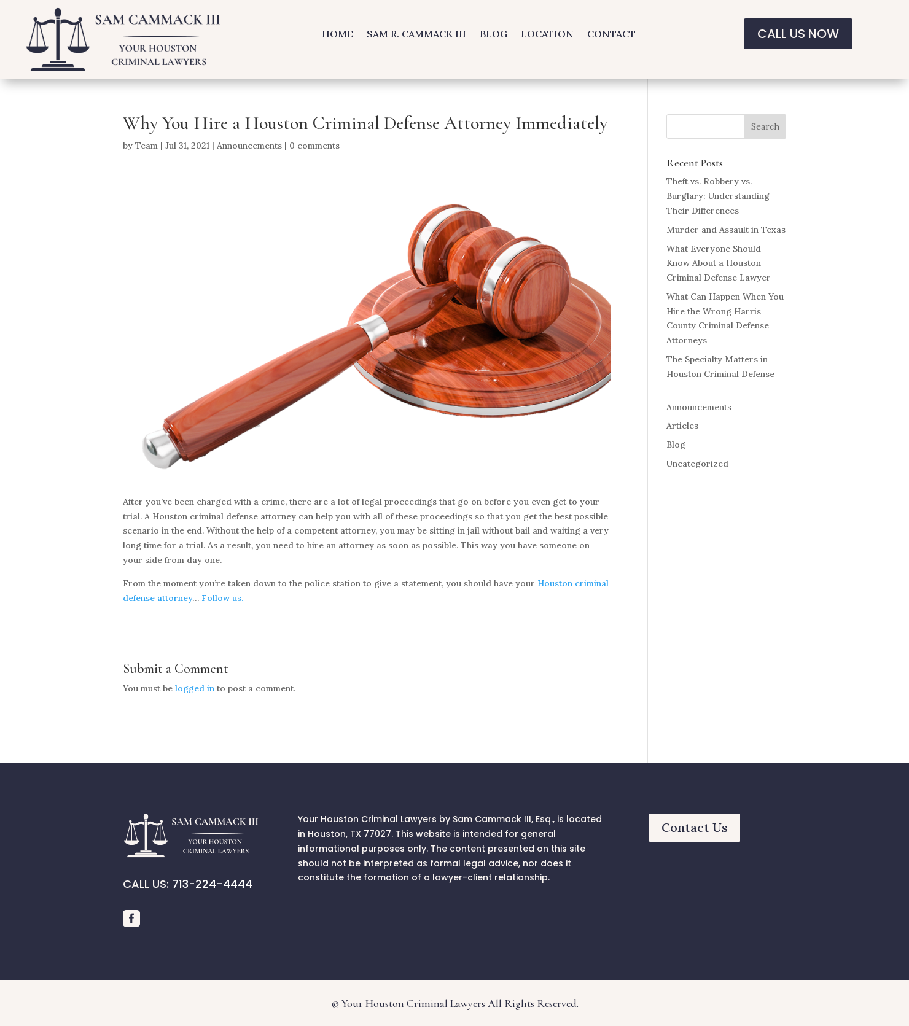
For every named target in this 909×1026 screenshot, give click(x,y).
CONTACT (611, 34)
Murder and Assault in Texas (726, 229)
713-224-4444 (212, 884)
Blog (675, 444)
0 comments (314, 145)
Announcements (249, 145)
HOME (337, 34)
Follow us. (222, 598)
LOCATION (547, 34)
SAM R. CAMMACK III (416, 34)
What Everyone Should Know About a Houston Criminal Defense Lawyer (718, 263)
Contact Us (694, 827)
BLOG (493, 34)
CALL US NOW (798, 33)
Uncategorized (697, 463)
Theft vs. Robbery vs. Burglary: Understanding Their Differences (718, 196)
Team (146, 145)
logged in (194, 688)
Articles (682, 425)
